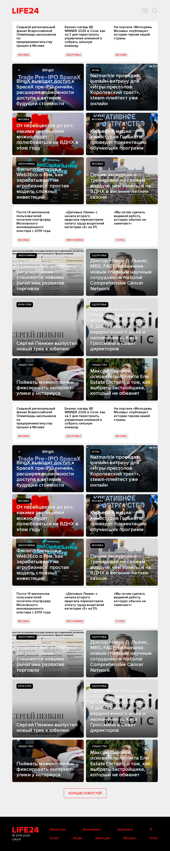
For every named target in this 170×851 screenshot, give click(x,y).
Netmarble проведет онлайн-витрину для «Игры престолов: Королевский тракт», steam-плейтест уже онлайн (115, 90)
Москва (23, 54)
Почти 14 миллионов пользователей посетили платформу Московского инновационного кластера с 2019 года (33, 221)
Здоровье (73, 54)
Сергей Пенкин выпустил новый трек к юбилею (47, 346)
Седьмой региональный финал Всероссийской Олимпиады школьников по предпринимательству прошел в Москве (36, 36)
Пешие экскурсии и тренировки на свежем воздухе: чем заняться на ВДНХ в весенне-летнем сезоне (120, 186)
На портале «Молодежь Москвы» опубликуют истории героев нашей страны (133, 32)
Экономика (26, 163)
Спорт (54, 838)
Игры (95, 70)
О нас (153, 838)
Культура (24, 304)
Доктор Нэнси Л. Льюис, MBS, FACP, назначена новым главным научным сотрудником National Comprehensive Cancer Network (121, 275)
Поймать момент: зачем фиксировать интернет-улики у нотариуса (45, 388)
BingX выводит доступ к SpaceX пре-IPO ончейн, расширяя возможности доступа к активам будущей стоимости (45, 92)
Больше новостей (85, 793)
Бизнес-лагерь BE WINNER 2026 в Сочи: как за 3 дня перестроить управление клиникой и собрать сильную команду (85, 36)
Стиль (120, 240)
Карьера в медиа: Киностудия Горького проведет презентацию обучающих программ (118, 139)
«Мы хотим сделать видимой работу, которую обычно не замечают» (130, 218)
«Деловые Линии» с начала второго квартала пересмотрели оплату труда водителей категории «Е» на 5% (84, 219)
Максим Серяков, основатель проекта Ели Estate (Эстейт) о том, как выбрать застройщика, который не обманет (120, 382)
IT (19, 70)
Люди (77, 838)
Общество (26, 364)
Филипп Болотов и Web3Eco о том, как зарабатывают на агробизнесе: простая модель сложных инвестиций (42, 183)
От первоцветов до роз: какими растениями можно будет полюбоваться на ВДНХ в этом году (47, 137)
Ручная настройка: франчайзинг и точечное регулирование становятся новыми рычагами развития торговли (46, 275)
